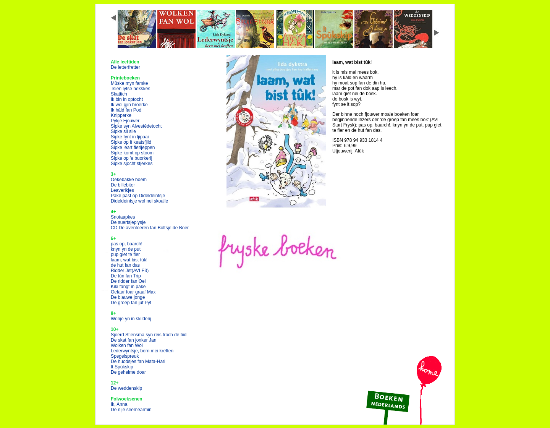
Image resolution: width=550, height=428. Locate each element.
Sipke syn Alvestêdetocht (136, 126)
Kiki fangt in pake (128, 286)
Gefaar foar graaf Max (133, 292)
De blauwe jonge (128, 297)
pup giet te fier (125, 254)
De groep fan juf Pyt (131, 302)
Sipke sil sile (123, 131)
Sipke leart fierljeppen (133, 147)
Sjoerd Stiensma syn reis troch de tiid (148, 334)
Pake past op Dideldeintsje (138, 195)
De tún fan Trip (126, 276)
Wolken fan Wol (127, 345)
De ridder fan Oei (128, 281)
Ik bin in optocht (127, 99)
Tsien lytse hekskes (130, 88)
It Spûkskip (122, 367)
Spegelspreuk (125, 356)
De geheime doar (128, 372)
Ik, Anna (119, 404)
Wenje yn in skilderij (131, 318)
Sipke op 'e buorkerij (131, 158)
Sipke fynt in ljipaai (130, 136)
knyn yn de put (126, 249)
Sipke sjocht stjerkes (131, 163)
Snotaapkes (123, 217)
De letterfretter (125, 67)
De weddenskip (126, 388)
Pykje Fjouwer (125, 120)
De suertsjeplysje (128, 222)
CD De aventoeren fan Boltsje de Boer (150, 227)
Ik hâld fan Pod (126, 110)
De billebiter (123, 185)
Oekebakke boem (129, 179)
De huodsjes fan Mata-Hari (138, 361)
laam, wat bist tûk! (129, 260)
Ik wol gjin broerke (129, 104)
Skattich (119, 94)
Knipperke (121, 115)
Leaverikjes (122, 190)
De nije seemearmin (131, 409)
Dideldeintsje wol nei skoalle (139, 201)
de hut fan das (125, 265)
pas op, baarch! (126, 243)
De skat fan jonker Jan (133, 340)
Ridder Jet (130, 270)
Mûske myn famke (129, 83)
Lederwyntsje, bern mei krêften (142, 350)
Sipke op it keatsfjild (131, 142)
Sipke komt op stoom (132, 153)
